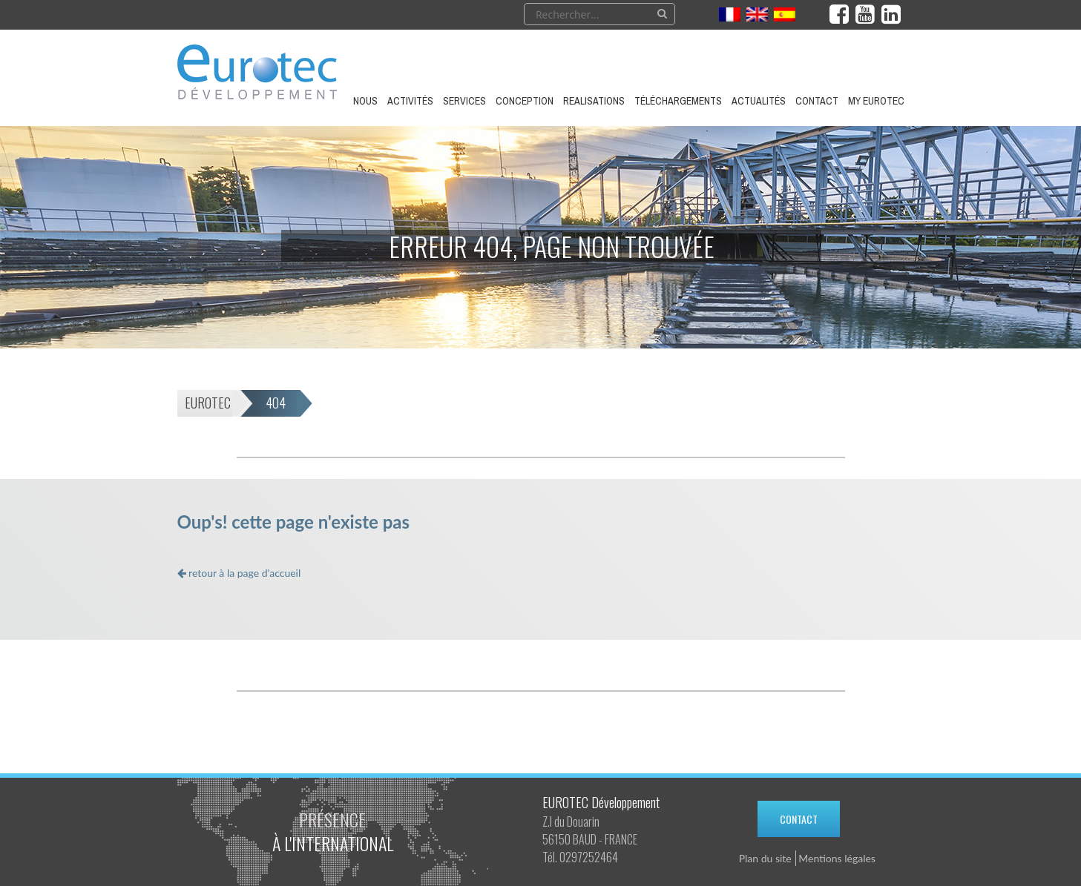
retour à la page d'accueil (239, 572)
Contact (799, 819)
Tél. (549, 857)
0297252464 (588, 857)
